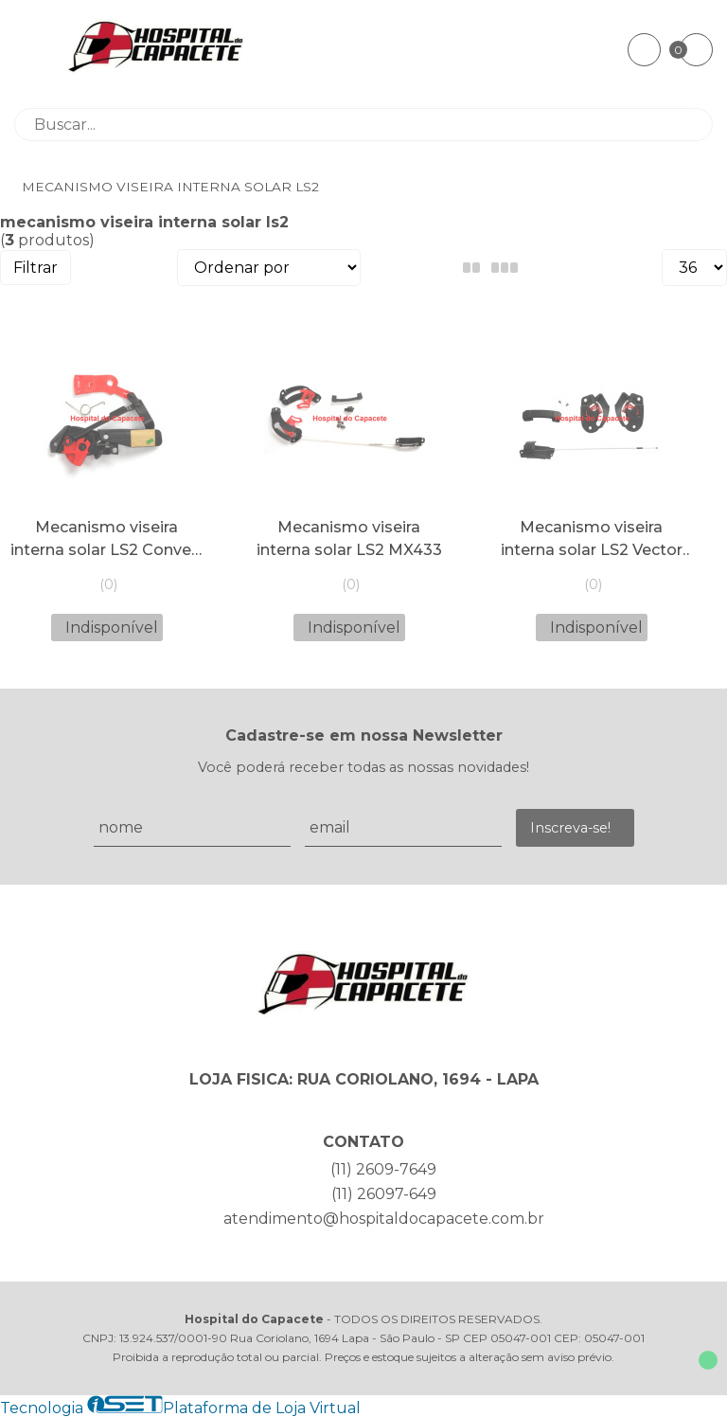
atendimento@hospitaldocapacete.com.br (383, 1219)
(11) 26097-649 (383, 1194)
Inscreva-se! (570, 827)
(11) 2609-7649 (383, 1169)
